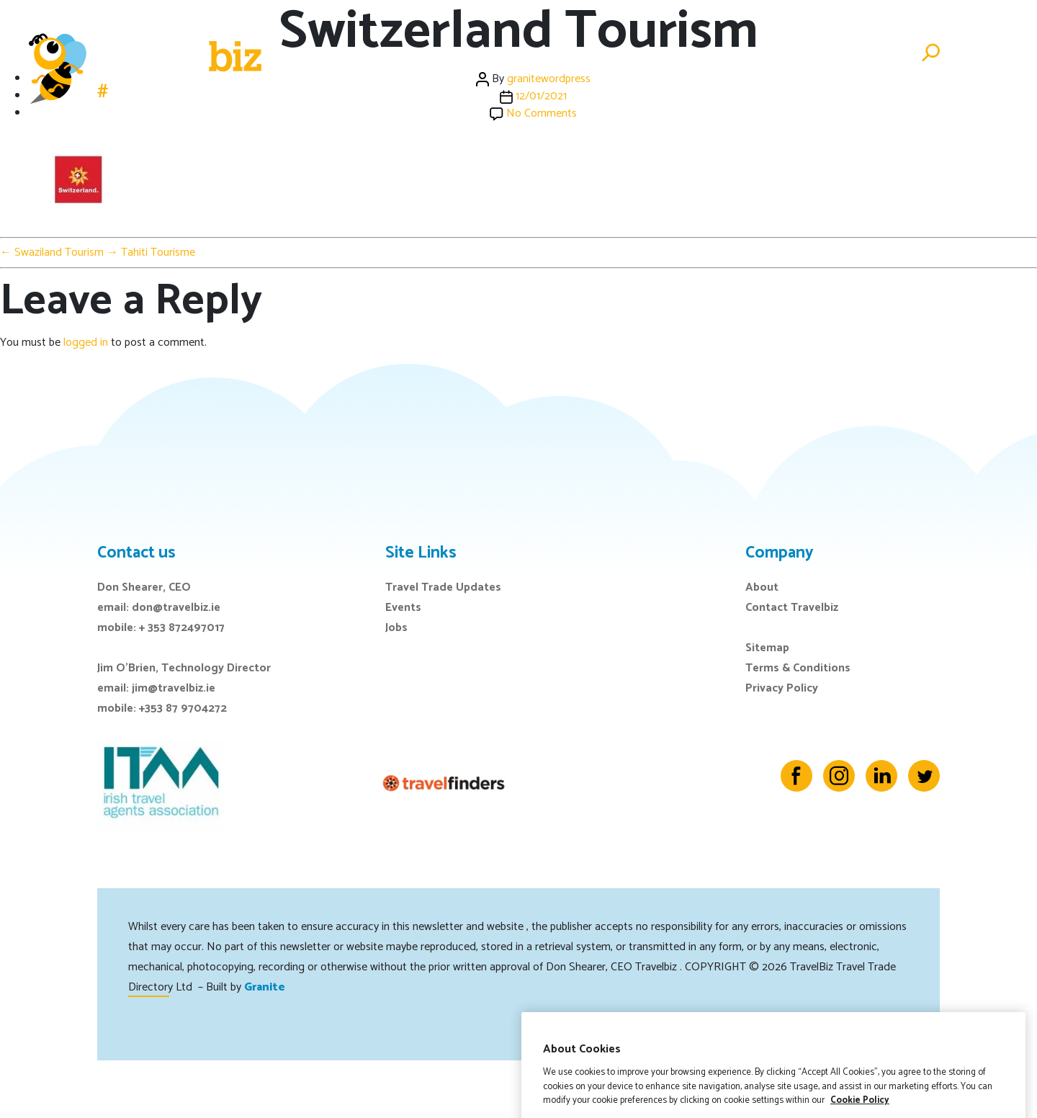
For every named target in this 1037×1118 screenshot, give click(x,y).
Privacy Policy (781, 688)
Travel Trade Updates (443, 587)
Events (629, 53)
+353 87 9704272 (183, 708)
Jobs (733, 53)
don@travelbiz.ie (176, 607)
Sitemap (767, 648)
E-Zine (685, 53)
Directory (794, 53)
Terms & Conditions (797, 668)
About (761, 587)
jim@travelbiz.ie (173, 688)
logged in (85, 342)
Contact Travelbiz (791, 607)
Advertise (873, 53)
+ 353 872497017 (182, 628)
